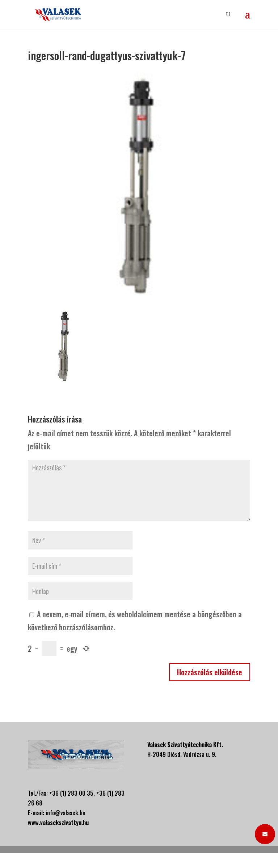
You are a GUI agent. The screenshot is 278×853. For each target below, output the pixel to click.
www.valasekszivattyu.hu (58, 822)
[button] (265, 834)
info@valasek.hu (65, 812)
